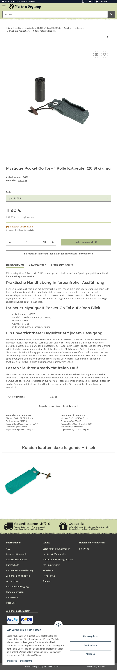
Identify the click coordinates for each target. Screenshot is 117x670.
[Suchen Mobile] (55, 14)
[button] (82, 1)
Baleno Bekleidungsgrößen (56, 548)
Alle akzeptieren (89, 636)
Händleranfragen (15, 591)
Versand (31, 217)
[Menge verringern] (9, 242)
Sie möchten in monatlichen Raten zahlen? (58, 253)
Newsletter (48, 570)
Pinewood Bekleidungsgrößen (58, 559)
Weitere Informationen (81, 253)
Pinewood (84, 548)
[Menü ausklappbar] (3, 5)
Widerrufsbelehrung (16, 559)
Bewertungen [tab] (37, 264)
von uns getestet (51, 564)
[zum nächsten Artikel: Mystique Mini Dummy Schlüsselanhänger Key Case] (108, 37)
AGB (8, 548)
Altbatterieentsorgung (17, 586)
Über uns (11, 602)
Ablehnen (89, 654)
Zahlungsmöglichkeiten (18, 575)
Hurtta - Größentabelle (54, 554)
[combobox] (58, 198)
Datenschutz (27, 661)
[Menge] (27, 242)
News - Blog (49, 575)
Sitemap (47, 581)
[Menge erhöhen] (52, 242)
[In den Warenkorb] (8, 47)
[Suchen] (111, 14)
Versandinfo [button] (29, 230)
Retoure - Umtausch (16, 554)
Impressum (12, 661)
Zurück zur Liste (15, 28)
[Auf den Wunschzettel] (104, 54)
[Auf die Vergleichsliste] (96, 54)
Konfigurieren (89, 645)
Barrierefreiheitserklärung (19, 570)
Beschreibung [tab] (15, 264)
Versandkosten (13, 581)
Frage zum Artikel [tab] (62, 264)
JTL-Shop (101, 666)
